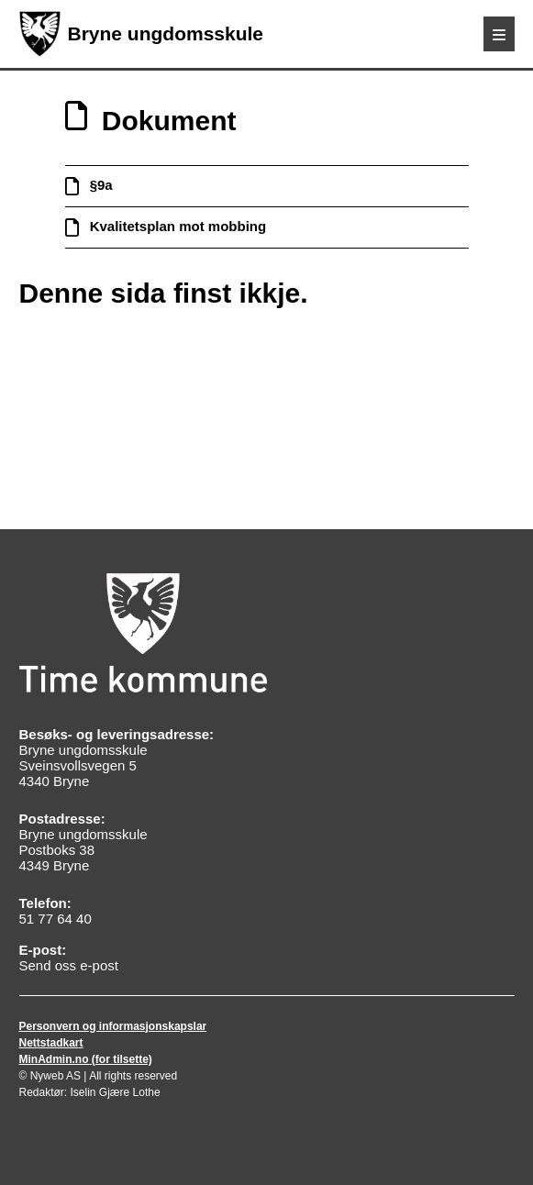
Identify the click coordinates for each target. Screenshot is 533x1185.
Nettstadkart (51, 1042)
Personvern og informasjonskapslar (113, 1026)
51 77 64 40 (55, 918)
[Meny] (499, 34)
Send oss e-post (68, 965)
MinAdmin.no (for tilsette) (85, 1059)
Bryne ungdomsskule (141, 34)
